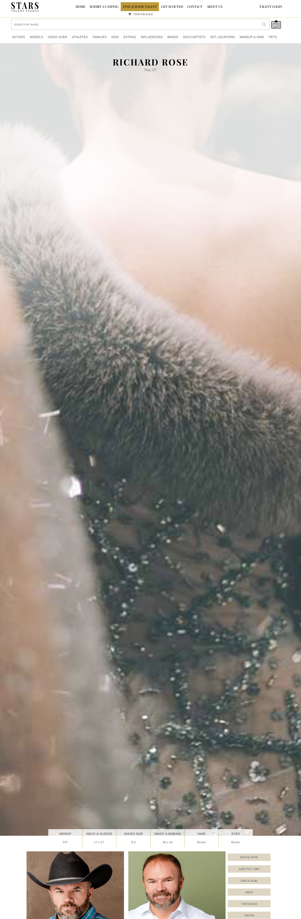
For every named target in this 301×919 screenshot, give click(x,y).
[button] (249, 903)
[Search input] (135, 24)
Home (80, 6)
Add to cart (249, 869)
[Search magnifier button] (264, 24)
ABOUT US (214, 6)
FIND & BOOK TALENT (140, 6)
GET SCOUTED (172, 6)
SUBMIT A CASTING (104, 6)
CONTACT (194, 6)
